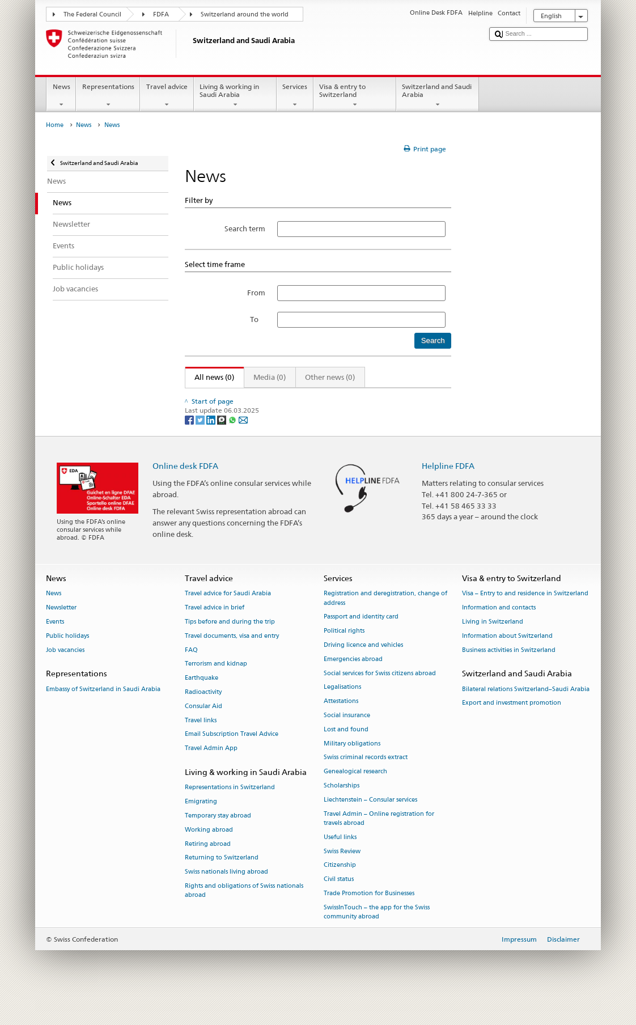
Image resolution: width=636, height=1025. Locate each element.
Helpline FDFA (448, 490)
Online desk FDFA (185, 490)
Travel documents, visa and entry (232, 660)
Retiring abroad (208, 867)
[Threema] (222, 443)
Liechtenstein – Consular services (370, 824)
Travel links (201, 744)
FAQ (191, 673)
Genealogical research (355, 795)
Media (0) (269, 377)
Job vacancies (65, 673)
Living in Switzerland (492, 646)
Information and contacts (499, 632)
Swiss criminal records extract (366, 781)
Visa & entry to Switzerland (355, 95)
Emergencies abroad (353, 683)
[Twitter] (201, 443)
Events (55, 646)
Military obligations (352, 767)
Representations (108, 95)
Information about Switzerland (507, 660)
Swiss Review (342, 875)
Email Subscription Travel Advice (231, 758)
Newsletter (61, 632)
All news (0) (210, 377)
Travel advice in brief (214, 632)
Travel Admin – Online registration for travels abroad (379, 842)
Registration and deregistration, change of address (385, 622)
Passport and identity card (361, 641)
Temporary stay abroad (218, 840)
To (257, 319)
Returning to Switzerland (221, 882)
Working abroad (209, 853)
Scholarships (341, 810)
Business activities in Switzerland (509, 673)
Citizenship (340, 889)
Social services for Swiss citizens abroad (380, 697)
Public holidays (67, 660)
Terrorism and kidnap (216, 688)
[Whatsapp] (233, 443)
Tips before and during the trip (230, 646)
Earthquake (201, 702)
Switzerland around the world (245, 14)
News (61, 95)
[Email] (243, 443)
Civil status (339, 903)
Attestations (341, 725)
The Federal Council (92, 14)
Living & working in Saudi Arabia (235, 95)
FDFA (161, 14)
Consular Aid (203, 730)
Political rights (344, 655)
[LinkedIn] (211, 443)
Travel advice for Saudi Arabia (228, 617)
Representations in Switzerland (230, 811)
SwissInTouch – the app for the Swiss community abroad (377, 936)
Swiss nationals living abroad (226, 896)
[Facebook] (190, 443)
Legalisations (342, 711)
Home (54, 125)
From (256, 292)
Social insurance (347, 739)
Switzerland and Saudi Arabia (437, 95)
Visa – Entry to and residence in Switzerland (525, 617)
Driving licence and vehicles (363, 669)
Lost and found (346, 753)
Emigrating (201, 825)
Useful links (340, 861)
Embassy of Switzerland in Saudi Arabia (103, 713)
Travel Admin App (211, 772)
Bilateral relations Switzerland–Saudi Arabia (526, 713)
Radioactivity (203, 716)
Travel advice (167, 95)
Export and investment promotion (511, 727)
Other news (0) (330, 377)
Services (295, 95)
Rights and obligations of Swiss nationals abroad (244, 915)
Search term (244, 228)
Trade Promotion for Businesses (369, 917)
